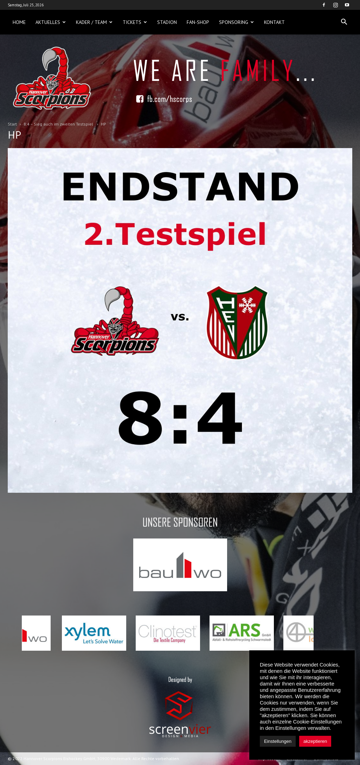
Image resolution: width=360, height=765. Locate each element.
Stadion (167, 22)
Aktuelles (51, 22)
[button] (343, 22)
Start (12, 124)
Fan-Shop (198, 22)
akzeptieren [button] (315, 741)
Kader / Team (94, 22)
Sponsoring (236, 22)
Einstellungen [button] (277, 741)
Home (19, 22)
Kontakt (274, 22)
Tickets (135, 22)
